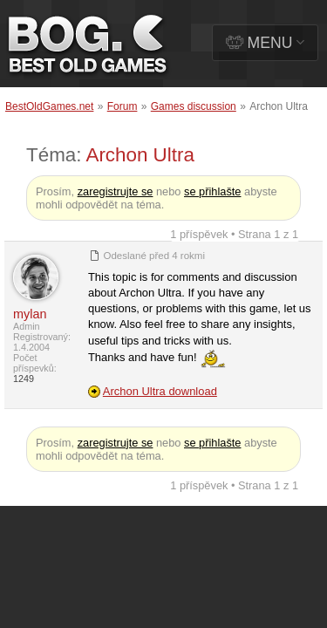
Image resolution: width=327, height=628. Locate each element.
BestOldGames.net (49, 106)
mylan (29, 314)
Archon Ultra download (160, 391)
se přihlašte (212, 191)
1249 (23, 378)
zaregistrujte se (115, 191)
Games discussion (193, 106)
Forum (122, 106)
